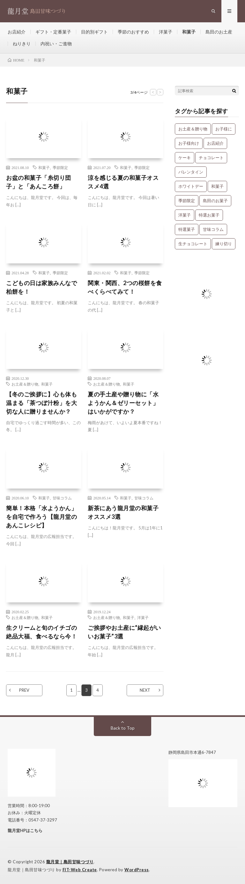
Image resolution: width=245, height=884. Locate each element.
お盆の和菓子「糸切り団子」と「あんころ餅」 (38, 182)
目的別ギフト (94, 31)
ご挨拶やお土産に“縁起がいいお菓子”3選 (124, 632)
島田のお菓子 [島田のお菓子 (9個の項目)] (215, 200)
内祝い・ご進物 (56, 43)
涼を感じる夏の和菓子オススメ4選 (123, 182)
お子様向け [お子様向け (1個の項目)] (188, 143)
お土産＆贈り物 (24, 384)
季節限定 (60, 167)
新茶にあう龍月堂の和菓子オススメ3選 (123, 512)
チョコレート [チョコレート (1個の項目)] (211, 157)
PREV (24, 690)
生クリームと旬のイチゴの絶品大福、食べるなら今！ (41, 632)
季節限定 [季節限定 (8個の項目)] (186, 200)
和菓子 (189, 31)
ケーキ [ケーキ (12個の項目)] (184, 157)
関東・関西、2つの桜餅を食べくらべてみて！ (125, 287)
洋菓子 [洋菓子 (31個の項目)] (184, 214)
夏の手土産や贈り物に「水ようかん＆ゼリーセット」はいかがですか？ (123, 403)
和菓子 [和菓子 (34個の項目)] (217, 186)
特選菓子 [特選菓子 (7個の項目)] (186, 229)
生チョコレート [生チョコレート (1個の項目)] (192, 243)
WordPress (136, 869)
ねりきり (22, 43)
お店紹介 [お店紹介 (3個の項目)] (215, 143)
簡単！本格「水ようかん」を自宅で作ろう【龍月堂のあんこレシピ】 (41, 517)
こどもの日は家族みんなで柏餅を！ (41, 287)
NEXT (145, 690)
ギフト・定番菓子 (53, 31)
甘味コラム (62, 498)
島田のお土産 (218, 31)
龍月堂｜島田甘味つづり (70, 861)
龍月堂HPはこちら (25, 830)
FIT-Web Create (80, 869)
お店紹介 (17, 31)
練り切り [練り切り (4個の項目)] (223, 243)
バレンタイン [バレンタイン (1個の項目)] (190, 171)
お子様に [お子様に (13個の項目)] (223, 128)
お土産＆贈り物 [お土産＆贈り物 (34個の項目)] (192, 128)
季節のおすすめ (133, 31)
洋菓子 (165, 31)
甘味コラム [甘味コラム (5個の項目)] (213, 229)
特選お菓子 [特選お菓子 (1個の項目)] (209, 214)
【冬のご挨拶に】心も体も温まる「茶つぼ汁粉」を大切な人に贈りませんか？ (41, 403)
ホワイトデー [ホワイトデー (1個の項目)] (190, 186)
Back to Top (123, 728)
